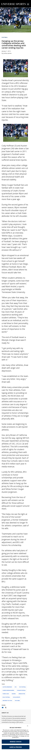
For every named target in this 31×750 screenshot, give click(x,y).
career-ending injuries (8, 690)
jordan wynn (22, 693)
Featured (17, 700)
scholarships (16, 697)
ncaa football (6, 697)
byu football (22, 686)
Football (5, 37)
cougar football (21, 690)
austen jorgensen (7, 686)
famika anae (6, 693)
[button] (27, 726)
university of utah (7, 700)
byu (16, 686)
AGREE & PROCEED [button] (16, 747)
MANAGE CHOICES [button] (15, 742)
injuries (14, 693)
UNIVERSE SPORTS (13, 4)
